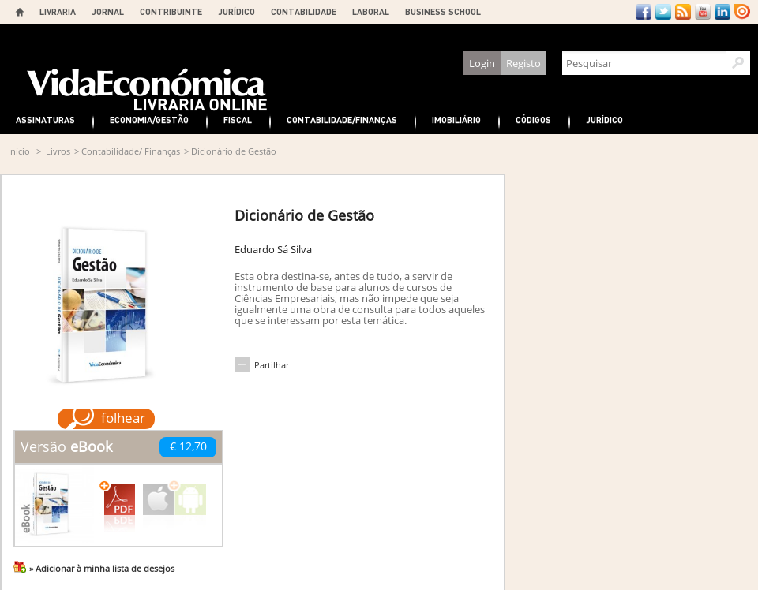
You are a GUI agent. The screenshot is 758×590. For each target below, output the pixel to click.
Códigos (533, 119)
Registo (523, 63)
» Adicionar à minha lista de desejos (101, 568)
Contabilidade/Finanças (342, 119)
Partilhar (271, 365)
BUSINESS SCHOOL (443, 11)
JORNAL (108, 11)
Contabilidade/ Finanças (130, 151)
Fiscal (237, 119)
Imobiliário (456, 119)
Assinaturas (45, 119)
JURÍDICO (236, 11)
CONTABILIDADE (303, 11)
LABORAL (370, 11)
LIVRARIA (57, 11)
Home (20, 12)
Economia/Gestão (149, 119)
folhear (123, 418)
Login (482, 63)
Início (19, 151)
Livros (58, 151)
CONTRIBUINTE (171, 11)
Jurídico (604, 119)
